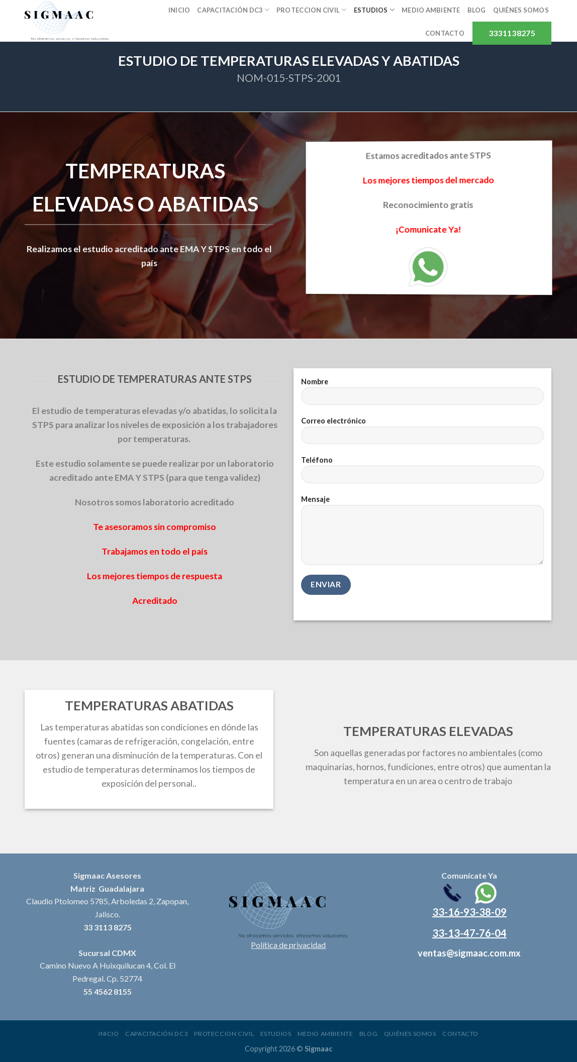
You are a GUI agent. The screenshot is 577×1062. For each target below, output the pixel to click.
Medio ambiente (431, 10)
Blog (476, 10)
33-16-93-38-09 (469, 912)
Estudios (374, 10)
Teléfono (422, 473)
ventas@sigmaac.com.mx (469, 953)
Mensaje (422, 533)
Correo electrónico (422, 433)
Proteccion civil (311, 10)
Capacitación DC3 (233, 10)
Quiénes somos (521, 10)
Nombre (422, 394)
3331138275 (512, 33)
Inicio (179, 10)
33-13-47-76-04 (469, 933)
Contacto (444, 33)
